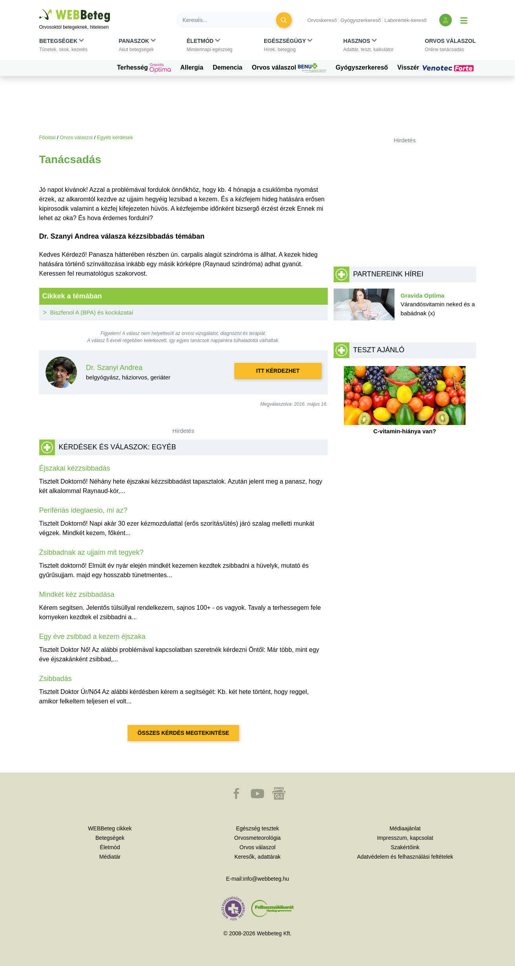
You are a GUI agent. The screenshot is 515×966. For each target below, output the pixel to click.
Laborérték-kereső (405, 20)
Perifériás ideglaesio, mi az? (83, 510)
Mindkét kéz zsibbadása (77, 594)
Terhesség (144, 68)
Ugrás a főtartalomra (39, 9)
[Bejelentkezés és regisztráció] (445, 20)
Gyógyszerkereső (360, 20)
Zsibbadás (55, 679)
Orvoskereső (322, 20)
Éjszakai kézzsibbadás (74, 468)
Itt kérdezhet (278, 371)
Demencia (228, 67)
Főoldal (47, 137)
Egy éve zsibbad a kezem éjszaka (92, 636)
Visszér (436, 67)
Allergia (191, 67)
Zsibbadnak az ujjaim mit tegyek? (91, 552)
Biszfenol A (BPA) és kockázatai (91, 312)
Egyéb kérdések (115, 137)
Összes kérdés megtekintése (183, 733)
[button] (63, 47)
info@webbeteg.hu (266, 879)
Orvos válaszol (289, 68)
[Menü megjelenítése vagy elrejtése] (464, 20)
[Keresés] (230, 20)
